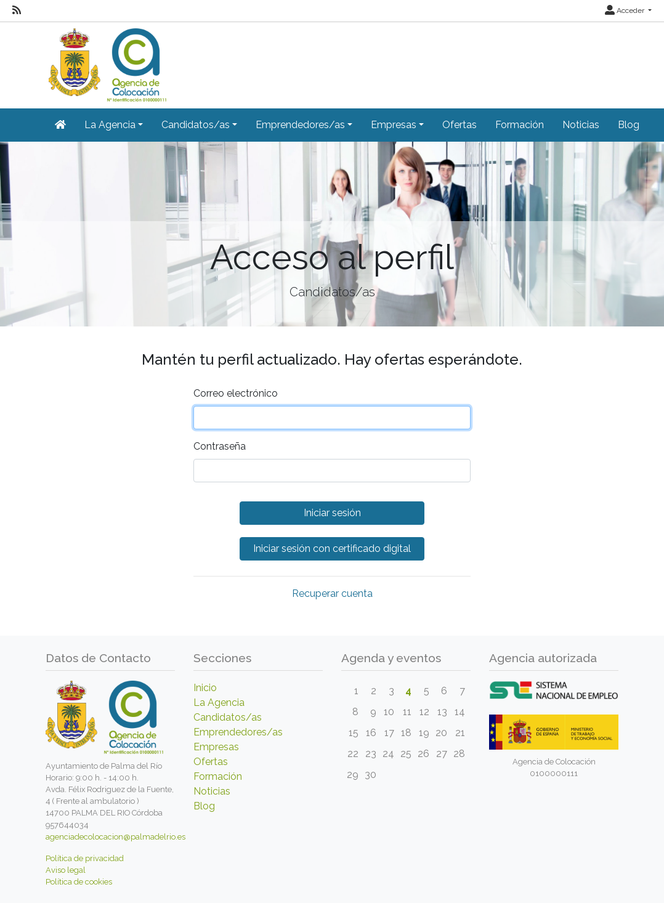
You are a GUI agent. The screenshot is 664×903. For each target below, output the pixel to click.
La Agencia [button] (110, 125)
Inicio (205, 688)
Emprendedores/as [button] (300, 125)
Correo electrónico (235, 393)
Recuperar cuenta (332, 593)
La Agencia (219, 702)
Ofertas (459, 125)
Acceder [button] (625, 10)
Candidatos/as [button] (195, 125)
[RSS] (16, 10)
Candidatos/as (227, 717)
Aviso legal (66, 870)
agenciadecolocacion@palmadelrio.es (115, 836)
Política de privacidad (85, 858)
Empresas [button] (393, 125)
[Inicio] (106, 61)
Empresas (216, 747)
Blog (628, 125)
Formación (519, 125)
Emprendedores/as (238, 732)
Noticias (580, 125)
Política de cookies (79, 881)
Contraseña (219, 446)
